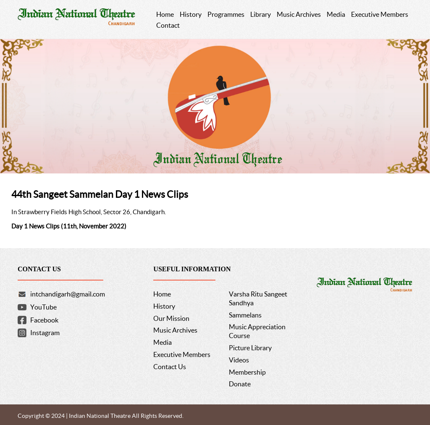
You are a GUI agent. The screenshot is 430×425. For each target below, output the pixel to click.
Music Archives (175, 330)
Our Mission (171, 318)
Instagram (45, 332)
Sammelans (245, 315)
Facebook (44, 320)
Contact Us (169, 366)
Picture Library (250, 348)
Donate (240, 384)
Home (162, 294)
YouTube (43, 307)
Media (162, 342)
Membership (247, 372)
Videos (239, 360)
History (164, 306)
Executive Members (181, 354)
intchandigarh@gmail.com (67, 294)
